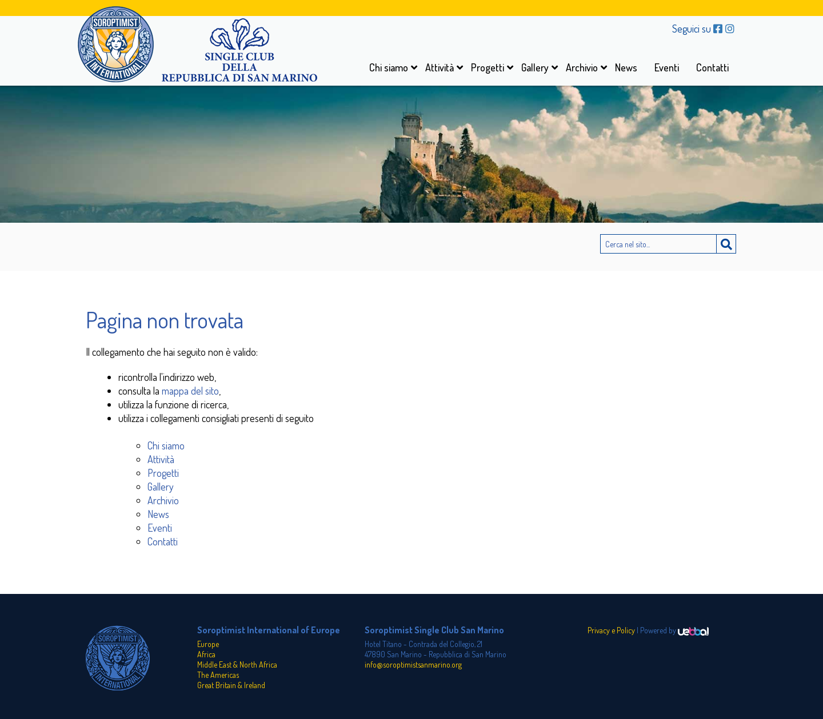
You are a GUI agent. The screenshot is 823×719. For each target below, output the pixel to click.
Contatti (712, 67)
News (626, 67)
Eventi (666, 67)
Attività (439, 67)
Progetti (487, 67)
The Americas (218, 675)
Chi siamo (388, 67)
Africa (206, 654)
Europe (208, 644)
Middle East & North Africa (237, 664)
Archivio (582, 67)
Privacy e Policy (611, 630)
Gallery (535, 67)
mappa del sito (190, 390)
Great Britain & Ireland (231, 685)
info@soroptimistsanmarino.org (413, 664)
